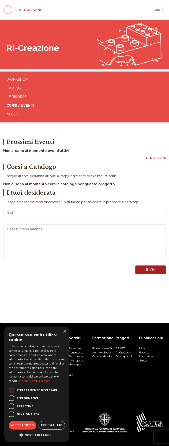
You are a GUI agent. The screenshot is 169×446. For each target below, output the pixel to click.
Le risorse (16, 97)
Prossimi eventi (102, 348)
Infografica (146, 356)
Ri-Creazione (124, 352)
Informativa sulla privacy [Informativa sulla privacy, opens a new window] (34, 381)
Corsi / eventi (20, 105)
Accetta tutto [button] (22, 425)
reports (144, 352)
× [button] (64, 331)
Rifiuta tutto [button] (51, 425)
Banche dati (76, 356)
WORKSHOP (17, 79)
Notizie (13, 114)
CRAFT (120, 348)
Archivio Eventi (102, 352)
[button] (37, 434)
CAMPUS (13, 88)
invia (150, 270)
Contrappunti (124, 356)
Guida (143, 360)
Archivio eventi (155, 158)
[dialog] (36, 384)
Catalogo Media (102, 356)
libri (142, 348)
